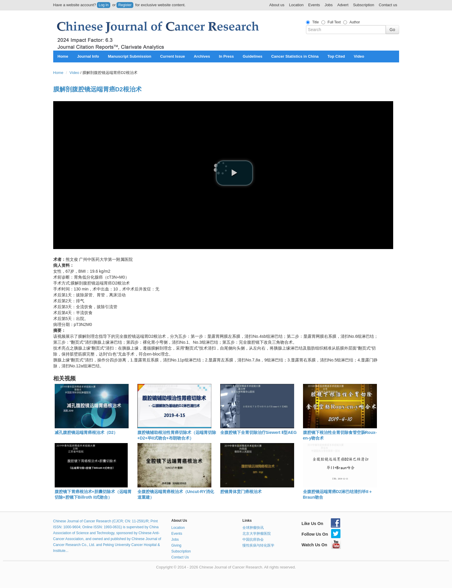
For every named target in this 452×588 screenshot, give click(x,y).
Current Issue (172, 56)
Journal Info (88, 56)
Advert (343, 5)
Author (354, 22)
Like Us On (321, 523)
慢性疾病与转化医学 (258, 545)
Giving (176, 545)
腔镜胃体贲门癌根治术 (241, 491)
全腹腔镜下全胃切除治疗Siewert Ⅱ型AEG (258, 432)
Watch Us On (321, 544)
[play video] (234, 173)
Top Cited (336, 56)
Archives (202, 56)
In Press (226, 56)
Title (315, 22)
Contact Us (180, 557)
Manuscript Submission (129, 56)
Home (63, 56)
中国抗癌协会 (253, 539)
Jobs (329, 5)
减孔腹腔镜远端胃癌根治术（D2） (86, 432)
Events (314, 5)
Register (125, 5)
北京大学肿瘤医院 (256, 534)
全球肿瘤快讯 (253, 528)
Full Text (334, 22)
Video (359, 56)
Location (296, 5)
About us (276, 5)
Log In (103, 5)
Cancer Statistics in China (294, 56)
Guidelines (252, 56)
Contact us (388, 5)
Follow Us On (321, 534)
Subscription (363, 5)
